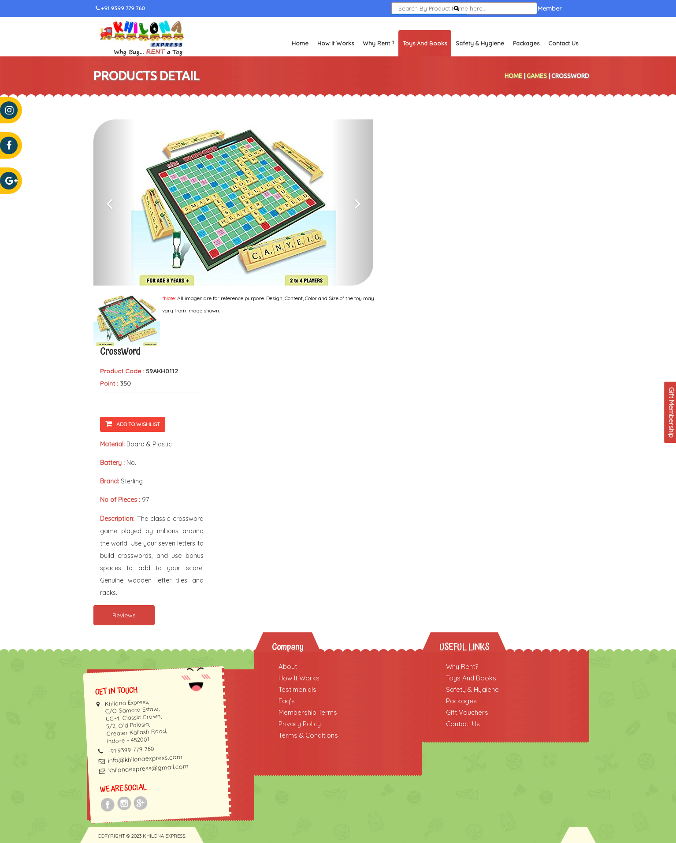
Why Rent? (462, 666)
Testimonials (297, 689)
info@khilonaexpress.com (145, 759)
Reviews (124, 615)
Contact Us (563, 43)
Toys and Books (425, 43)
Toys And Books (471, 678)
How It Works (335, 43)
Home (300, 43)
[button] (114, 202)
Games (537, 75)
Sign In (486, 8)
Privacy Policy (300, 724)
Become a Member (533, 8)
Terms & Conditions (308, 735)
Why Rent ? (378, 43)
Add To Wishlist (132, 423)
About (288, 666)
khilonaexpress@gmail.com (148, 768)
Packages (526, 43)
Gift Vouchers (467, 712)
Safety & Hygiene (480, 43)
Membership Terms (308, 712)
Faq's (287, 701)
